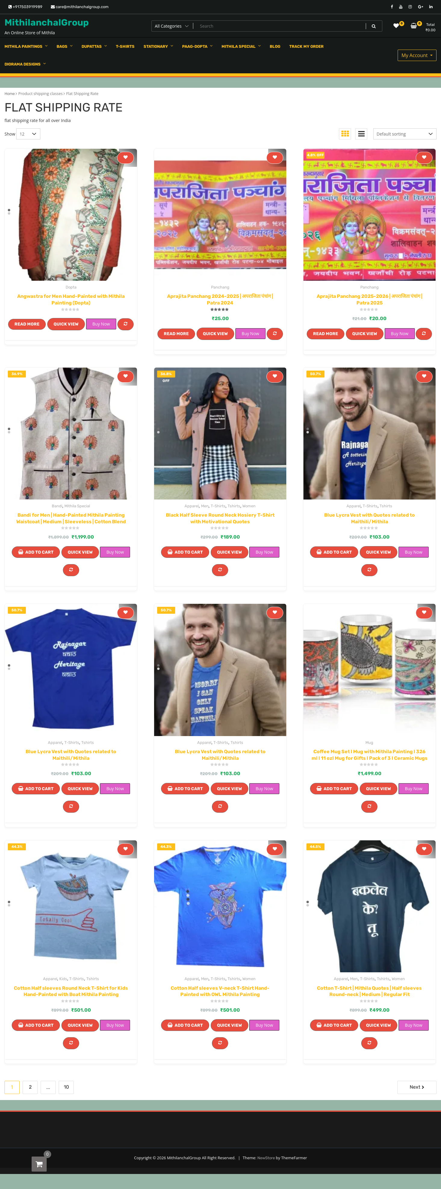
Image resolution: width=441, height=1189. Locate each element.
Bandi (57, 506)
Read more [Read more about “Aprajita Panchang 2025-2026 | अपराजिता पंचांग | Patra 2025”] (325, 333)
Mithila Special (77, 506)
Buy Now (101, 324)
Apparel (192, 506)
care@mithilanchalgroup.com (80, 7)
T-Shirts (218, 506)
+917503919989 (25, 7)
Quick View (66, 324)
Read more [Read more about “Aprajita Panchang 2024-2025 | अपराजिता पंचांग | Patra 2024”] (176, 333)
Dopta (71, 287)
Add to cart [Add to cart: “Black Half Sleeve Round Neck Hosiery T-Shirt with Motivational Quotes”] (189, 552)
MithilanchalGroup (47, 22)
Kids (63, 979)
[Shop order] (404, 133)
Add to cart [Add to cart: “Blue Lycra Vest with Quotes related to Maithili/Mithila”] (338, 552)
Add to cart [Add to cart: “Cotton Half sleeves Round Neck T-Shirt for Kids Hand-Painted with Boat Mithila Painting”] (39, 1025)
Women (249, 506)
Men (205, 506)
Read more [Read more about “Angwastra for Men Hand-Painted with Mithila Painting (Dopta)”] (26, 324)
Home (10, 93)
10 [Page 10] (66, 1087)
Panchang (220, 287)
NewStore (266, 1158)
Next (415, 1087)
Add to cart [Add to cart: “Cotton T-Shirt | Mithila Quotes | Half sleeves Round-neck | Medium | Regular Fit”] (338, 1025)
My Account (415, 55)
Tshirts (234, 506)
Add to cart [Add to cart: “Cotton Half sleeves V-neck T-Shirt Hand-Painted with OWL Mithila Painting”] (189, 1025)
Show (10, 134)
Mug (369, 742)
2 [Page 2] (30, 1087)
